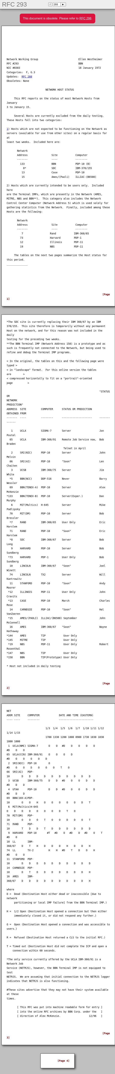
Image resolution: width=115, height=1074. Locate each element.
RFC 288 (27, 76)
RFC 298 (85, 18)
